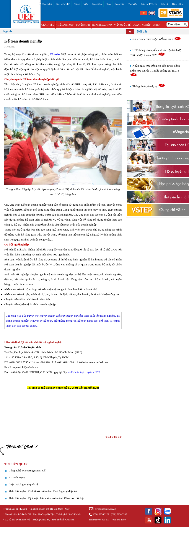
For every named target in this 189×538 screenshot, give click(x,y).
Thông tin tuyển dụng (148, 86)
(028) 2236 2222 (101, 514)
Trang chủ (47, 4)
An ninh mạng (17, 477)
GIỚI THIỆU (47, 24)
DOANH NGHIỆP (141, 24)
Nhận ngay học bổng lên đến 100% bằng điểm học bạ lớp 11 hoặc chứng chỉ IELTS (155, 70)
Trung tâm (97, 4)
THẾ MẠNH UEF (65, 24)
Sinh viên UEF (63, 4)
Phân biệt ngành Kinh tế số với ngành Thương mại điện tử (43, 491)
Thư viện (132, 4)
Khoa (108, 4)
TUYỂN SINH (83, 24)
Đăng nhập (177, 4)
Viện (85, 4)
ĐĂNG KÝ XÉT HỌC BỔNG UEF (156, 39)
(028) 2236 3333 (119, 514)
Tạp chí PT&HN (149, 4)
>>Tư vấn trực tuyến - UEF (84, 372)
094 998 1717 (104, 519)
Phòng (77, 4)
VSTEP (156, 24)
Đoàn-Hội (120, 4)
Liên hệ (164, 4)
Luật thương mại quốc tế (23, 484)
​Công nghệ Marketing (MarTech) (27, 470)
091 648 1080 (119, 519)
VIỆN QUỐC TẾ (122, 24)
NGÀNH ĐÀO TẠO (102, 24)
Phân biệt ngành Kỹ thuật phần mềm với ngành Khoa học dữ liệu (46, 498)
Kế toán (55, 54)
